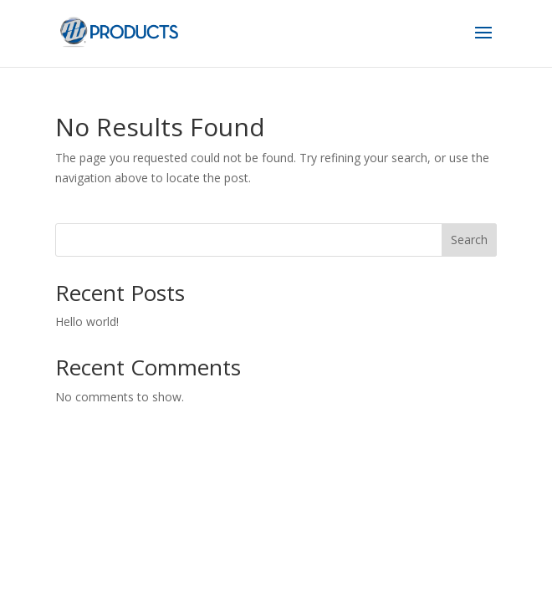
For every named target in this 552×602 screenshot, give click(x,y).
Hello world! (87, 321)
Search (469, 239)
